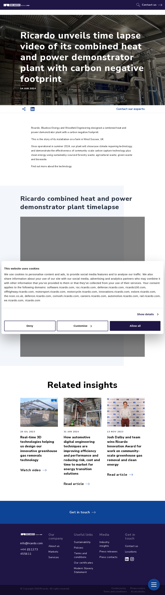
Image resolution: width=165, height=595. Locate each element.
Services (53, 557)
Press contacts (108, 557)
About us (54, 546)
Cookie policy (118, 588)
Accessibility (138, 591)
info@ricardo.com (31, 543)
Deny (29, 325)
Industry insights (104, 544)
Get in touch (79, 512)
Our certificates (83, 562)
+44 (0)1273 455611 (29, 551)
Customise (82, 325)
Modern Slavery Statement (83, 570)
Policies (78, 547)
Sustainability (82, 542)
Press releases (108, 551)
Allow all (135, 325)
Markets (53, 551)
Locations (131, 551)
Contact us (149, 4)
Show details (145, 314)
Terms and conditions (80, 555)
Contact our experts (130, 109)
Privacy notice (137, 588)
